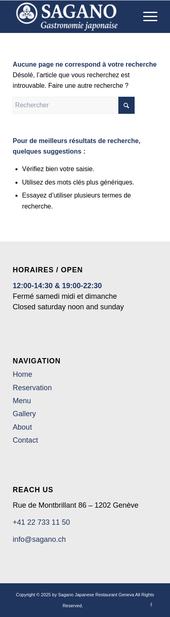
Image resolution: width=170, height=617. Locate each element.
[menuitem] (146, 16)
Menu (22, 401)
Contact (25, 440)
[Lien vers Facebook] (151, 604)
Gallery (24, 414)
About (22, 427)
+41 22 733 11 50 (41, 522)
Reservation (32, 388)
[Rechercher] (74, 105)
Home (22, 374)
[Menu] (146, 16)
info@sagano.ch (39, 539)
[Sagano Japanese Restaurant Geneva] (70, 16)
